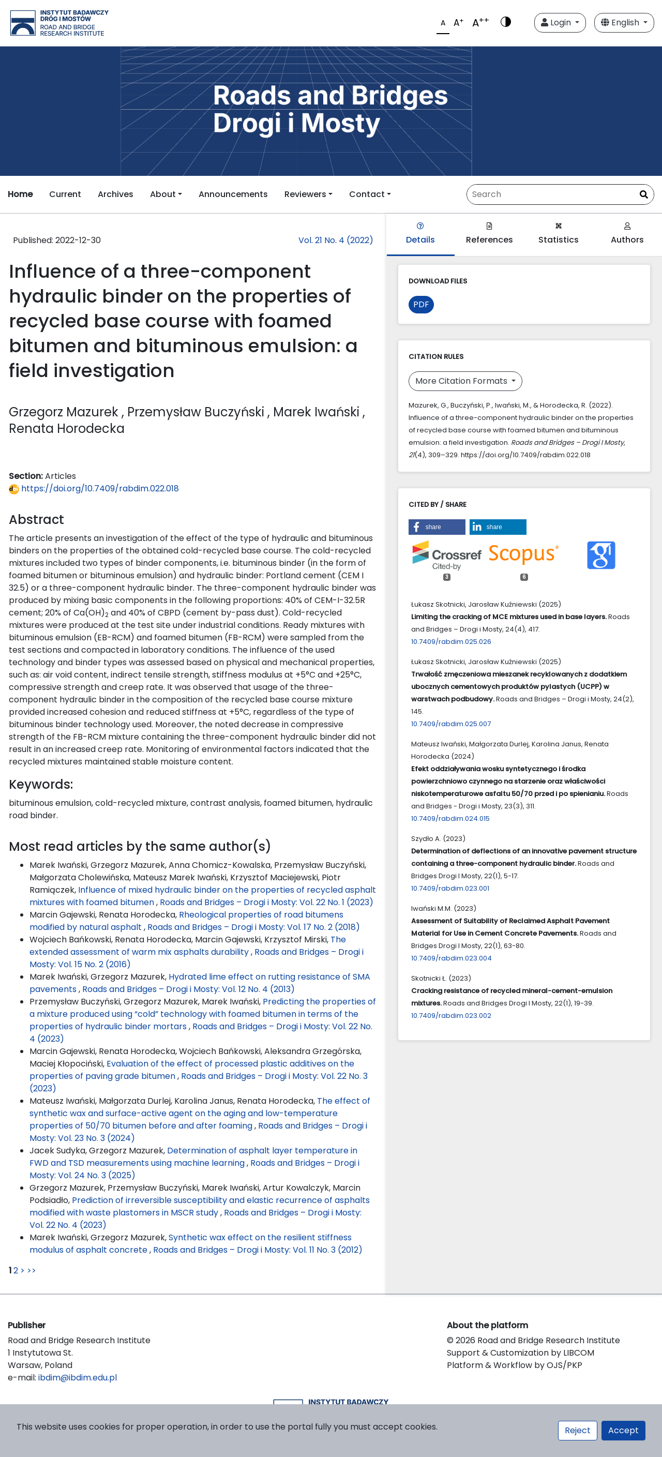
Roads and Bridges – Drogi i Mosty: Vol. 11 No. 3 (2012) (258, 1250)
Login (557, 22)
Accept (623, 1430)
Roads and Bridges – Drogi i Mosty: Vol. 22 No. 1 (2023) (266, 902)
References (489, 234)
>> (31, 1270)
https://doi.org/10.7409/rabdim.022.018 (94, 488)
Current (65, 194)
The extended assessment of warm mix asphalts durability (187, 946)
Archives (115, 194)
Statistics (558, 234)
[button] (437, 527)
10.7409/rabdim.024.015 (450, 818)
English (621, 22)
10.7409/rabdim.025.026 (451, 642)
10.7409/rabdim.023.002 (451, 1015)
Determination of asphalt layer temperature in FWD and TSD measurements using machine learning (193, 1157)
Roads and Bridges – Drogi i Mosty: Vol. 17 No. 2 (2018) (253, 927)
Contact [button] (367, 194)
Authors (627, 234)
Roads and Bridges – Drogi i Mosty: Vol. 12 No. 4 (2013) (188, 989)
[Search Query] (560, 194)
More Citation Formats (462, 381)
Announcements (233, 194)
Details (420, 234)
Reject (578, 1430)
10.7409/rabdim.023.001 (450, 888)
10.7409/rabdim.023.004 (451, 958)
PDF (421, 304)
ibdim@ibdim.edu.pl (77, 1378)
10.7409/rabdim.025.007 (451, 724)
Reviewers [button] (305, 194)
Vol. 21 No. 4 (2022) (335, 240)
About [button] (163, 194)
